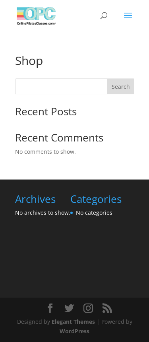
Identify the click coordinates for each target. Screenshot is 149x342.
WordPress (74, 331)
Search (121, 86)
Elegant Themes (73, 321)
